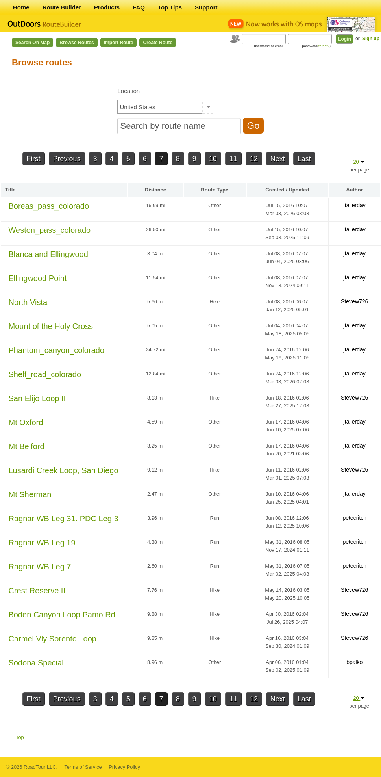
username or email (268, 46)
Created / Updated (287, 190)
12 (254, 159)
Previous (67, 159)
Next (277, 159)
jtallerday (355, 205)
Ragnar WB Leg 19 (42, 542)
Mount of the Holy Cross (51, 326)
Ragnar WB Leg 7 (40, 566)
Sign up (370, 38)
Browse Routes (76, 42)
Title (10, 190)
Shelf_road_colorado (45, 374)
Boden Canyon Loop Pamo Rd (62, 614)
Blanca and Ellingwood (48, 254)
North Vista (28, 302)
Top (20, 737)
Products (107, 7)
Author (354, 190)
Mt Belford (26, 446)
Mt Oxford (26, 422)
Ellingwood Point (38, 278)
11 (233, 159)
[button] (208, 107)
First (34, 159)
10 (213, 159)
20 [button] (358, 162)
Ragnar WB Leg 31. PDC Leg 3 (63, 518)
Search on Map (32, 42)
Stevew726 (354, 301)
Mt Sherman (30, 494)
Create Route (157, 42)
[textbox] (160, 107)
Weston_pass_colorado (50, 230)
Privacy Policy (124, 767)
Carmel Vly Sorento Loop (52, 638)
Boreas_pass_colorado (49, 206)
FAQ (139, 7)
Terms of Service (83, 767)
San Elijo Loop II (37, 398)
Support (206, 7)
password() (316, 46)
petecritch (354, 518)
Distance (155, 190)
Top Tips (170, 7)
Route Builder (62, 7)
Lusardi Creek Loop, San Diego (63, 470)
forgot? (323, 46)
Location (128, 90)
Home (21, 7)
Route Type (214, 190)
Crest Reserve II (37, 590)
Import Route (118, 42)
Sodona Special (36, 662)
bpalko (354, 662)
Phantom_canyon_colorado (57, 350)
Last (304, 159)
